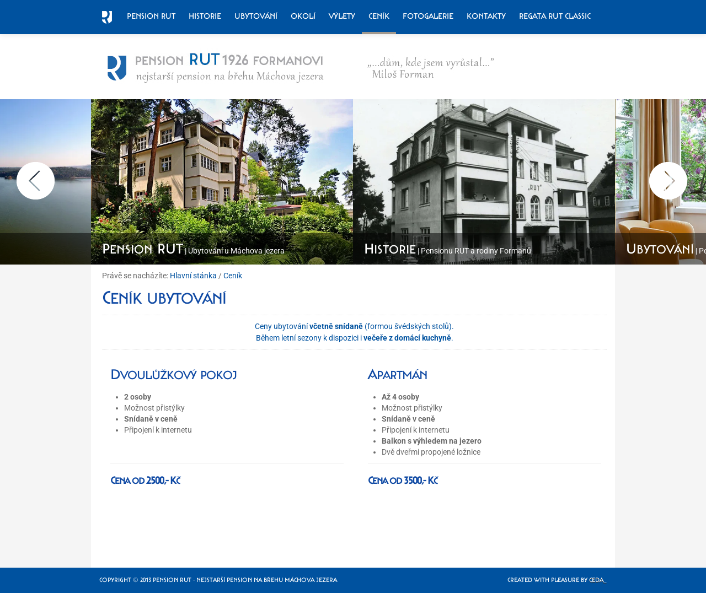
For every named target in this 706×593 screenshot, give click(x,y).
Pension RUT (151, 16)
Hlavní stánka (193, 275)
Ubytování (255, 16)
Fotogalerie (428, 16)
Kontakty (486, 16)
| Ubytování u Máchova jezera (193, 250)
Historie (205, 16)
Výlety (342, 16)
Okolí (303, 16)
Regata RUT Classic (555, 16)
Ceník (378, 16)
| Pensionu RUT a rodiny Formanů (447, 250)
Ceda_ (598, 580)
